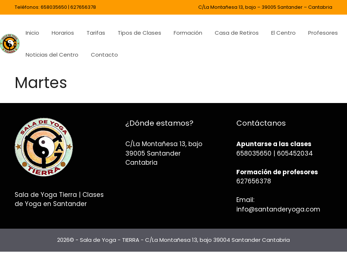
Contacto (104, 54)
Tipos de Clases (139, 33)
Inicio (32, 33)
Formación (188, 33)
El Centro (283, 33)
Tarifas (95, 33)
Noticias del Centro (52, 54)
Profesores (323, 33)
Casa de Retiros (237, 33)
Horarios (63, 33)
